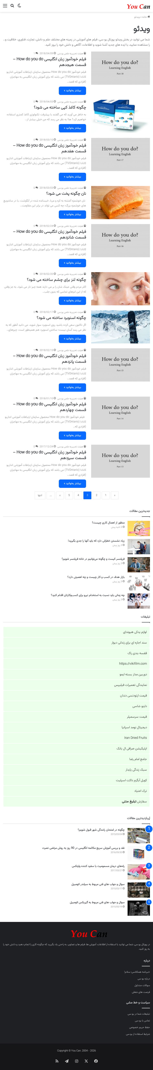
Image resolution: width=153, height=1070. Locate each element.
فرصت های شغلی (141, 992)
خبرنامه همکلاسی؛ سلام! (137, 972)
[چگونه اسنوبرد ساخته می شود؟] (120, 326)
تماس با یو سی (142, 1021)
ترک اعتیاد (140, 791)
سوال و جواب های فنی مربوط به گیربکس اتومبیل (97, 902)
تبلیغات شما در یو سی (139, 1014)
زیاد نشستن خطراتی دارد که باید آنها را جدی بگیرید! (96, 541)
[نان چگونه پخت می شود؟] (120, 202)
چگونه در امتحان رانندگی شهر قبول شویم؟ (101, 830)
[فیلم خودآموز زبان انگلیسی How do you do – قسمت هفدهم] (120, 154)
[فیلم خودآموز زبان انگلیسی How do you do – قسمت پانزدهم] (120, 365)
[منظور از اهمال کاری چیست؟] (139, 528)
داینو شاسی (139, 706)
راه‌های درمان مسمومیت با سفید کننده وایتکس (98, 866)
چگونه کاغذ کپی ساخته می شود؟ (60, 107)
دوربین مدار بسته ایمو (133, 674)
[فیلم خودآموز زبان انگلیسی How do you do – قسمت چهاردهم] (120, 413)
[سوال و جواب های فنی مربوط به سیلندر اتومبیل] (139, 890)
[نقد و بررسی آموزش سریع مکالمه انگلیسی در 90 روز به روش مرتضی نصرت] (139, 853)
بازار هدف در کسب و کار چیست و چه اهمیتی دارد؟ (96, 577)
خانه (146, 17)
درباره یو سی (144, 979)
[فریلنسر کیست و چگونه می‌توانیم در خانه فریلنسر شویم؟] (139, 564)
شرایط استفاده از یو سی (138, 1034)
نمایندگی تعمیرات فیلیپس (130, 685)
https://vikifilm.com (133, 664)
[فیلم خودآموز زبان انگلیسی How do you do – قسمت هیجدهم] (120, 68)
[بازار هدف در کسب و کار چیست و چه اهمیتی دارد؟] (139, 583)
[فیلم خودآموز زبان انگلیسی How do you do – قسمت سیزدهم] (120, 461)
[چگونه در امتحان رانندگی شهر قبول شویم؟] (139, 835)
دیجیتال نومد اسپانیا (134, 727)
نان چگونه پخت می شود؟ (66, 193)
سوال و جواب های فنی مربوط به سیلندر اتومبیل (98, 884)
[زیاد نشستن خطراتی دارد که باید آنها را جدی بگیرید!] (139, 546)
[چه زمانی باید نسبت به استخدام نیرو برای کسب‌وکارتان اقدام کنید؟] (139, 601)
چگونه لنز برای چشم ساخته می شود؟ (56, 280)
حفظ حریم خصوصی (139, 1027)
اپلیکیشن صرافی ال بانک (132, 749)
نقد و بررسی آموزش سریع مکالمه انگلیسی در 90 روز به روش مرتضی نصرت (83, 848)
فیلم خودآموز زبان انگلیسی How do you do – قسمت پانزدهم (49, 359)
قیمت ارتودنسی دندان (133, 696)
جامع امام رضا (138, 759)
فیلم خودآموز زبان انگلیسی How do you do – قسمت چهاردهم (49, 407)
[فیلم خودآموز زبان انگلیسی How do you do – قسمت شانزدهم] (120, 240)
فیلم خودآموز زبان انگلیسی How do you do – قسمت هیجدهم (49, 62)
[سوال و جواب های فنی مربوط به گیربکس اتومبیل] (139, 908)
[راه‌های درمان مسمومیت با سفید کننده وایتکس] (139, 872)
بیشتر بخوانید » (72, 90)
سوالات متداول (142, 985)
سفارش (134, 801)
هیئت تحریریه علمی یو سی (70, 53)
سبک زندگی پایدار (136, 770)
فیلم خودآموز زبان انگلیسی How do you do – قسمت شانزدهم (49, 235)
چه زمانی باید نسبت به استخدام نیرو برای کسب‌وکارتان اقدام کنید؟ (88, 595)
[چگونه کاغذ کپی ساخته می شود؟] (120, 116)
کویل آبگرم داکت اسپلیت (131, 780)
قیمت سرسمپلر (137, 717)
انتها (40, 495)
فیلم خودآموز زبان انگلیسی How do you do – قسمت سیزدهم (49, 455)
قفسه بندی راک (137, 653)
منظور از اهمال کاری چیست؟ (108, 523)
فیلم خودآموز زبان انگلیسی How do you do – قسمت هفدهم (49, 148)
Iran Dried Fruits (135, 738)
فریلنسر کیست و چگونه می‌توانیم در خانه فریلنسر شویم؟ (93, 559)
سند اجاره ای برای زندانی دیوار (129, 643)
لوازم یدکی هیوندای (135, 632)
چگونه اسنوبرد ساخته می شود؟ (61, 318)
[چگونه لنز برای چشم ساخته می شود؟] (120, 288)
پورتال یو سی (140, 944)
